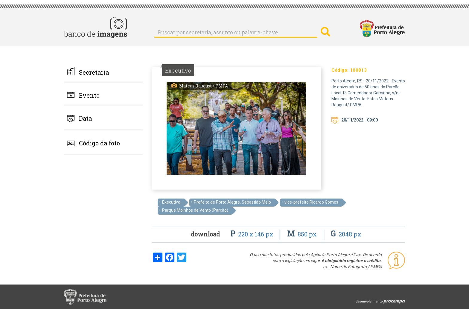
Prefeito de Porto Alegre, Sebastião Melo (232, 202)
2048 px (346, 234)
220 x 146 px (252, 234)
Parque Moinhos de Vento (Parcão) (195, 210)
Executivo (171, 202)
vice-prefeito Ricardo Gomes (311, 202)
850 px (302, 234)
